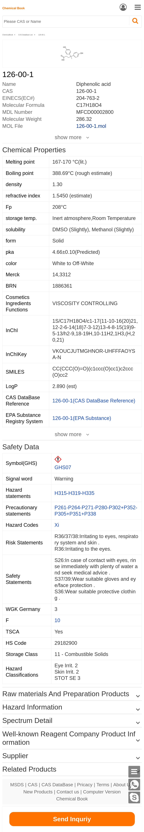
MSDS (17, 784)
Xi (57, 525)
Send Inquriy (72, 819)
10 (57, 620)
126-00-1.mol (91, 126)
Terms (102, 784)
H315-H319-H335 (74, 493)
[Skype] (134, 797)
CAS (32, 784)
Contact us (68, 791)
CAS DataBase (57, 784)
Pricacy (84, 784)
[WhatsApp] (134, 784)
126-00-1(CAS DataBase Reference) (93, 401)
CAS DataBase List (25, 35)
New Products (38, 791)
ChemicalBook (7, 35)
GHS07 (63, 467)
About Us (123, 784)
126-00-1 (41, 35)
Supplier (15, 756)
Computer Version (102, 791)
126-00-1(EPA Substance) (81, 418)
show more (68, 137)
